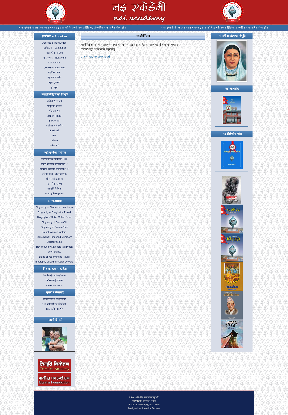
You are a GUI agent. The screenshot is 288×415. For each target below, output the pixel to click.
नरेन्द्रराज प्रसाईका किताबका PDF (54, 169)
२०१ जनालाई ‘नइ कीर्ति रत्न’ (54, 304)
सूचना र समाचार (55, 292)
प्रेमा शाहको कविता (54, 285)
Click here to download (95, 56)
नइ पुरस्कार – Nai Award (54, 57)
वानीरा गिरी (54, 145)
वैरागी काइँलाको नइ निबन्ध (54, 275)
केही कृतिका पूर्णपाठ (55, 152)
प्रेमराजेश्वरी (54, 130)
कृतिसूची (54, 87)
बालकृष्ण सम (54, 120)
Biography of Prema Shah (54, 227)
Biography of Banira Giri (54, 222)
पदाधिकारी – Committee (54, 48)
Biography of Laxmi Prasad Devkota (54, 261)
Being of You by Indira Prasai (54, 257)
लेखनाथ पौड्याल (54, 116)
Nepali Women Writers (54, 232)
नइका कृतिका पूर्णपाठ (54, 193)
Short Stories (54, 251)
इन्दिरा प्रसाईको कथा (54, 280)
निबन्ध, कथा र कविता (55, 268)
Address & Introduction (54, 43)
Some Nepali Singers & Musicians (54, 237)
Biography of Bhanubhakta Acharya (54, 207)
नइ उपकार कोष (54, 77)
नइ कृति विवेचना (54, 188)
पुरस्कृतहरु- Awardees (54, 67)
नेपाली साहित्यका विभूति (55, 94)
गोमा (54, 135)
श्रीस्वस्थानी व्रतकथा (54, 179)
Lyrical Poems (54, 242)
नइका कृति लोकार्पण (54, 309)
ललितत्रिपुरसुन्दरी (54, 101)
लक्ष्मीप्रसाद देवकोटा (54, 125)
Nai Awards (54, 62)
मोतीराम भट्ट (54, 111)
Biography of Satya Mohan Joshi (54, 217)
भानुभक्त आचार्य (54, 106)
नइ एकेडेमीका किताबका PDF (54, 159)
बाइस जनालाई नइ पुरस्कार (54, 299)
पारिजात (54, 140)
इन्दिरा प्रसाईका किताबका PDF (54, 164)
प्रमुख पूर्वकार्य (54, 82)
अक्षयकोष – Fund (54, 53)
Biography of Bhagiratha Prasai (54, 212)
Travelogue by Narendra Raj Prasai (54, 247)
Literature (55, 200)
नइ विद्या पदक (54, 72)
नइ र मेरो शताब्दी (54, 183)
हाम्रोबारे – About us (54, 36)
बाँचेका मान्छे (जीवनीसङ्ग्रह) (54, 174)
